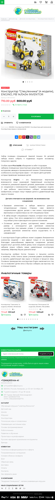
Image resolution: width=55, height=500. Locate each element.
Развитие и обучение (9, 433)
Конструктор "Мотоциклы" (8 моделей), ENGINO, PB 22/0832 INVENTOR (39, 306)
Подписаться (45, 354)
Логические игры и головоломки (14, 421)
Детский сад (6, 409)
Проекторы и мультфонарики (12, 436)
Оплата (4, 468)
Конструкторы (6, 418)
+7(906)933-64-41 (10, 380)
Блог (3, 459)
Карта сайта (38, 493)
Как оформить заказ (9, 474)
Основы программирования (12, 427)
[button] (23, 81)
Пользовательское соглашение (13, 453)
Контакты (4, 471)
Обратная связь (7, 462)
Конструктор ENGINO (22, 127)
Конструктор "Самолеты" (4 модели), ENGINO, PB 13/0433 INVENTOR (11, 306)
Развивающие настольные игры (13, 424)
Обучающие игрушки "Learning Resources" (17, 406)
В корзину (36, 116)
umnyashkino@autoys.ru (13, 386)
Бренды (4, 443)
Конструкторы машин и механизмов (13, 129)
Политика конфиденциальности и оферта (17, 450)
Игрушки (4, 415)
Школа (4, 412)
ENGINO (12, 127)
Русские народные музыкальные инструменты (19, 439)
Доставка (4, 465)
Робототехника (7, 430)
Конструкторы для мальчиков (41, 127)
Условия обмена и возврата (12, 456)
